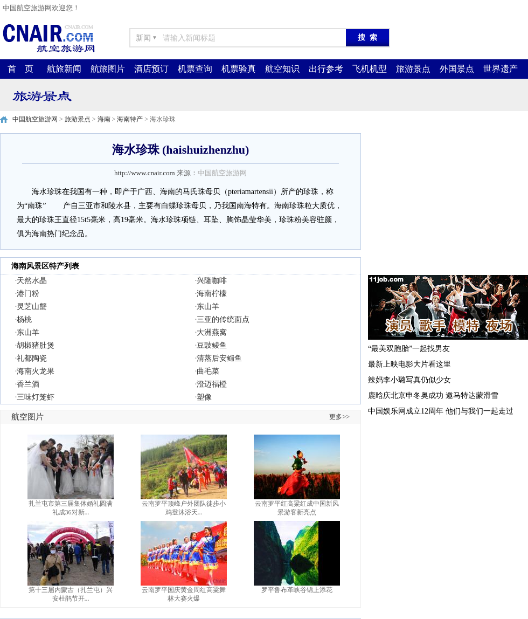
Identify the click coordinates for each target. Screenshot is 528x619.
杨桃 (24, 319)
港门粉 (28, 294)
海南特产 (130, 119)
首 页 (20, 68)
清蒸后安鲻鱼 (219, 358)
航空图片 (27, 416)
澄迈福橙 (212, 384)
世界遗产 (500, 68)
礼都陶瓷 (32, 358)
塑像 (204, 397)
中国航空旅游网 (35, 119)
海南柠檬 (212, 294)
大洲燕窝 (212, 332)
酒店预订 (151, 68)
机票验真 (238, 68)
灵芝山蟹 (32, 306)
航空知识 (282, 68)
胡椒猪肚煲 (35, 345)
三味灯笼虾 (35, 397)
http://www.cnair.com (144, 173)
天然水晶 (32, 281)
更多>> (339, 417)
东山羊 (208, 306)
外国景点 (457, 68)
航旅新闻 (64, 68)
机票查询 (195, 68)
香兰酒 (28, 384)
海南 (104, 119)
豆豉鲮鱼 (212, 345)
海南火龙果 (35, 371)
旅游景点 (413, 68)
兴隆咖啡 (212, 281)
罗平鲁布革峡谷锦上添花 (296, 590)
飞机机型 (369, 68)
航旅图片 (108, 68)
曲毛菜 (208, 371)
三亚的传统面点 (223, 319)
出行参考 (326, 68)
